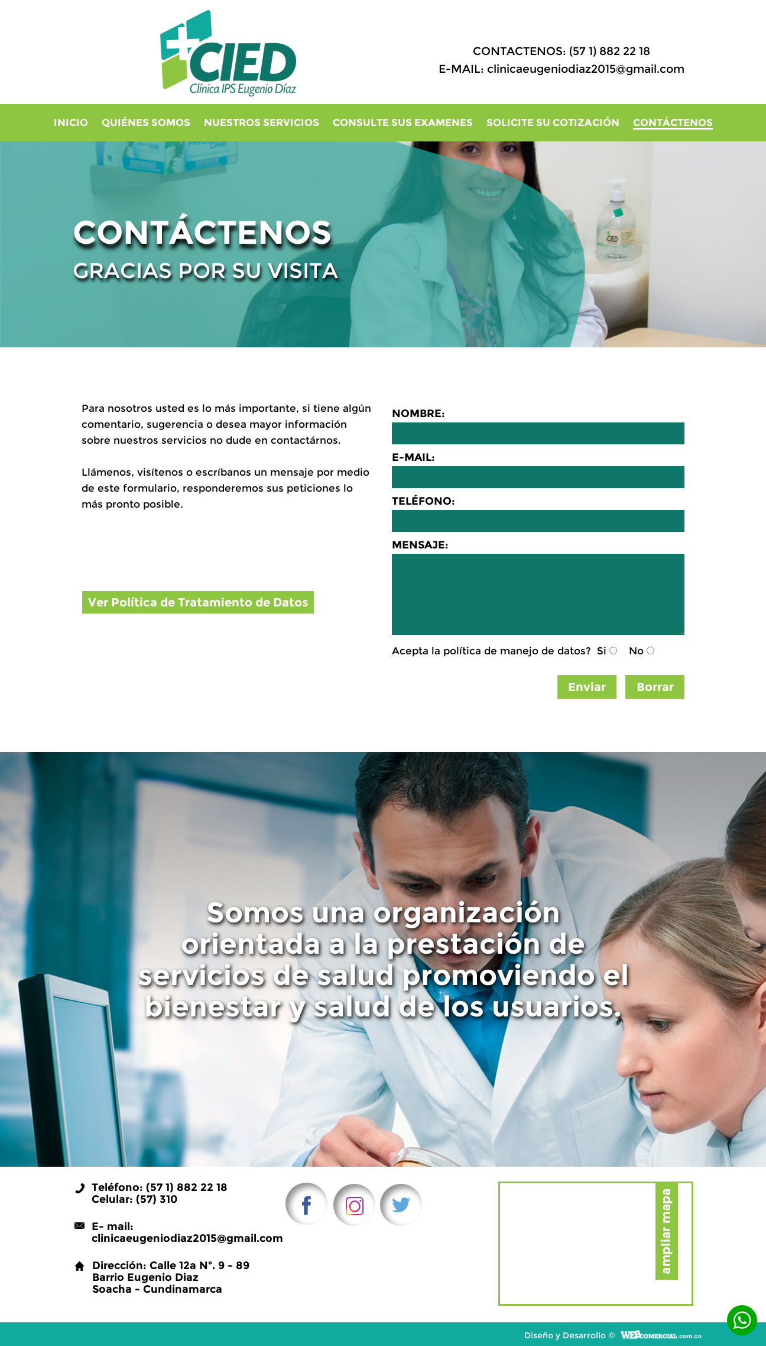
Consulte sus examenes (403, 123)
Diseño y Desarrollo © (569, 1335)
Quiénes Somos (146, 123)
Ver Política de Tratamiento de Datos (198, 602)
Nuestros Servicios (261, 123)
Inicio (71, 123)
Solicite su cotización (552, 123)
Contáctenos (673, 123)
